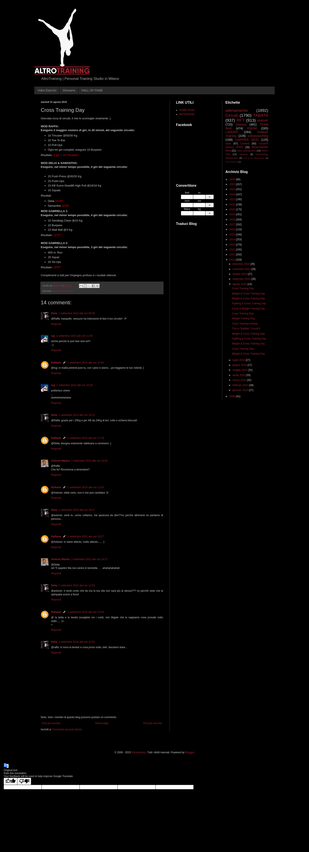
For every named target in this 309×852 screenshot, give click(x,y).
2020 (232, 209)
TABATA (260, 115)
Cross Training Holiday (245, 323)
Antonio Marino (60, 460)
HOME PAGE (187, 110)
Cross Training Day (243, 288)
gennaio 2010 (240, 390)
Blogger (189, 752)
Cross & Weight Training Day (248, 308)
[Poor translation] (24, 781)
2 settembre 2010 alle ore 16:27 (77, 509)
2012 (232, 249)
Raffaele (56, 362)
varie (228, 143)
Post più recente (51, 723)
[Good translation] (10, 781)
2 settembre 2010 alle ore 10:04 (89, 460)
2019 (232, 214)
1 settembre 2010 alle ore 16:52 (77, 415)
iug (53, 335)
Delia (54, 313)
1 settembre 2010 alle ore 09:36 (77, 313)
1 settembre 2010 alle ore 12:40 (86, 362)
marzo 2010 (239, 380)
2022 (232, 199)
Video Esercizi (46, 90)
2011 (232, 254)
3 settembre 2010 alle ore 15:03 (77, 641)
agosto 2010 (239, 284)
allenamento (58, 291)
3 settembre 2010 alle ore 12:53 (77, 585)
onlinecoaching (258, 136)
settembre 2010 (241, 278)
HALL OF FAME (92, 90)
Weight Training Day (243, 318)
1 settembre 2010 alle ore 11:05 (74, 335)
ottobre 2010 (240, 274)
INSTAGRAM (186, 114)
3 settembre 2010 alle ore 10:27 (89, 559)
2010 (232, 259)
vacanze (243, 154)
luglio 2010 (238, 360)
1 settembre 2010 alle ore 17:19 (86, 438)
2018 (232, 219)
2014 (232, 239)
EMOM (252, 128)
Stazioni (241, 124)
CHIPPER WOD (247, 139)
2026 (232, 179)
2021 (232, 204)
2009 (232, 396)
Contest (244, 143)
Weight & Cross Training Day (248, 293)
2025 (232, 184)
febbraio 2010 (240, 385)
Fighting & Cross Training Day (249, 303)
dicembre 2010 (241, 263)
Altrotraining (138, 752)
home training (232, 162)
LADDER (232, 132)
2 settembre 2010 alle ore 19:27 (86, 536)
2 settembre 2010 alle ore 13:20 (86, 487)
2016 (232, 229)
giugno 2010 (239, 365)
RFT (240, 120)
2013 (232, 244)
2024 (232, 189)
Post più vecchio (152, 723)
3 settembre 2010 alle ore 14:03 (86, 612)
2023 (232, 194)
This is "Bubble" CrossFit (246, 328)
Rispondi (56, 324)
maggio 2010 (240, 369)
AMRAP (262, 120)
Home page (102, 723)
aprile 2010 (239, 375)
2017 (232, 224)
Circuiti (69, 291)
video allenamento (246, 150)
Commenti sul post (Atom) (67, 729)
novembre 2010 (241, 269)
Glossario (68, 90)
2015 (232, 234)
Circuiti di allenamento (254, 158)
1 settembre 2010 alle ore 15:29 (74, 385)
